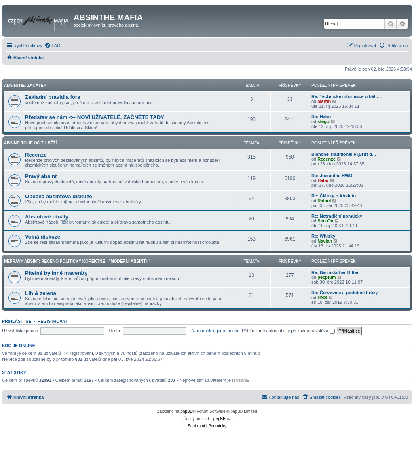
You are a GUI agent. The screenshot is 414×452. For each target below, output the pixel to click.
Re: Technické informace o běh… (346, 96)
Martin (324, 101)
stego (323, 121)
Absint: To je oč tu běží (30, 143)
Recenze (36, 155)
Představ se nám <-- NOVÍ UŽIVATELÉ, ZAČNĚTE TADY (94, 117)
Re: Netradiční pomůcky (336, 215)
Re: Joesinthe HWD (331, 175)
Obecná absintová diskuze (58, 196)
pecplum (326, 277)
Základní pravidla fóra (52, 97)
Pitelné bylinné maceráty (56, 273)
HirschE (240, 380)
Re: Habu (321, 116)
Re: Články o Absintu (333, 195)
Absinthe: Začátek (25, 85)
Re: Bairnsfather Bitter (335, 272)
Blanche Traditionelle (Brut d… (343, 154)
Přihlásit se (16, 321)
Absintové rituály (46, 216)
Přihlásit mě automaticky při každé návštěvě (288, 330)
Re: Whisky (323, 236)
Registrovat (53, 321)
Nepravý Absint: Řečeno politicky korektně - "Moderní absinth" (77, 261)
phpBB (186, 411)
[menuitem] (52, 45)
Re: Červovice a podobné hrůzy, (345, 292)
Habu (323, 180)
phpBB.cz (222, 418)
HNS (322, 297)
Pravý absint (41, 176)
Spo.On (325, 220)
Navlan (324, 241)
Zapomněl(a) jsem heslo (214, 330)
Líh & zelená (40, 293)
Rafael (324, 200)
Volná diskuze (42, 237)
